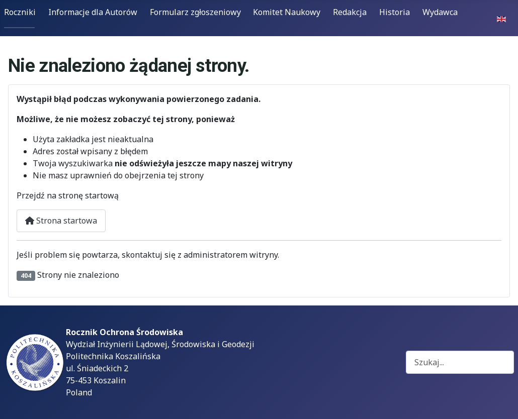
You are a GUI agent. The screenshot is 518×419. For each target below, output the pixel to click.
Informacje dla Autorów (92, 12)
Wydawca (440, 12)
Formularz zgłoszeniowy (195, 12)
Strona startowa (61, 220)
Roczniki (20, 12)
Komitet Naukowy (286, 12)
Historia (394, 12)
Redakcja (350, 12)
